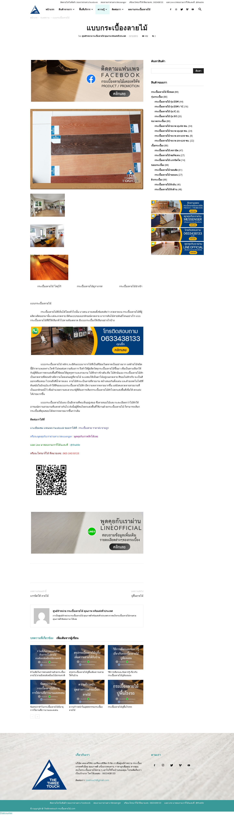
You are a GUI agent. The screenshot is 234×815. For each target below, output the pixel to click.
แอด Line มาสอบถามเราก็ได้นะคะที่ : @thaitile (185, 2)
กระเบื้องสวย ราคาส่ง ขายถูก (93, 428)
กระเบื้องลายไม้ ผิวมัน (165, 184)
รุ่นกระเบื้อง (157, 97)
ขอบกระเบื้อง (157, 165)
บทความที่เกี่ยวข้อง (41, 638)
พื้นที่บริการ (86, 9)
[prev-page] (32, 717)
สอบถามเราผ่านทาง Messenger (113, 2)
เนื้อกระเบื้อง (157, 145)
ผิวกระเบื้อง (156, 179)
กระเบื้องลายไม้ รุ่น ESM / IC (169, 106)
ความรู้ (102, 9)
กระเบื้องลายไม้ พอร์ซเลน (167, 155)
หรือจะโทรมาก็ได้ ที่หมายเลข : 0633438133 (146, 2)
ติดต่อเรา (118, 9)
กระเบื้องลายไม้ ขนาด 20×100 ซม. (172, 136)
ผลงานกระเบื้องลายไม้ (139, 9)
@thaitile (75, 444)
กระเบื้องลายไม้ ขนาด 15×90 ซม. (171, 131)
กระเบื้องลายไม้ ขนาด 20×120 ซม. (172, 140)
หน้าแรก (50, 9)
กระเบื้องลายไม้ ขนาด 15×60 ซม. (171, 126)
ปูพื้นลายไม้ (137, 595)
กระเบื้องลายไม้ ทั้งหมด (162, 92)
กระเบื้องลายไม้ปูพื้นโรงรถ (120, 707)
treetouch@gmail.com (97, 780)
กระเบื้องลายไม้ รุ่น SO (166, 116)
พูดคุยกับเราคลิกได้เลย (86, 436)
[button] (200, 9)
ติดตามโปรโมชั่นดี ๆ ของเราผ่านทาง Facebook (79, 2)
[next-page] (37, 717)
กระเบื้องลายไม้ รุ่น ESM (167, 101)
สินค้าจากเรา (66, 9)
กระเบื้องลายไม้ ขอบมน (166, 174)
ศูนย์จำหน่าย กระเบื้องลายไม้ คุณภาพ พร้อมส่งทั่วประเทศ (104, 36)
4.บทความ (45, 17)
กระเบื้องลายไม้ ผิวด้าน (166, 189)
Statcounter (6, 813)
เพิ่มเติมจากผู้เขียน (67, 638)
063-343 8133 (71, 453)
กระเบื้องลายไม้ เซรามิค (166, 150)
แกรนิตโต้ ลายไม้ (39, 595)
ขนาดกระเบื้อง (158, 121)
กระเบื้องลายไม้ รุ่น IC (165, 111)
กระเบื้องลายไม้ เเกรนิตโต (167, 160)
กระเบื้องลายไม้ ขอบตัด (166, 170)
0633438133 (108, 773)
